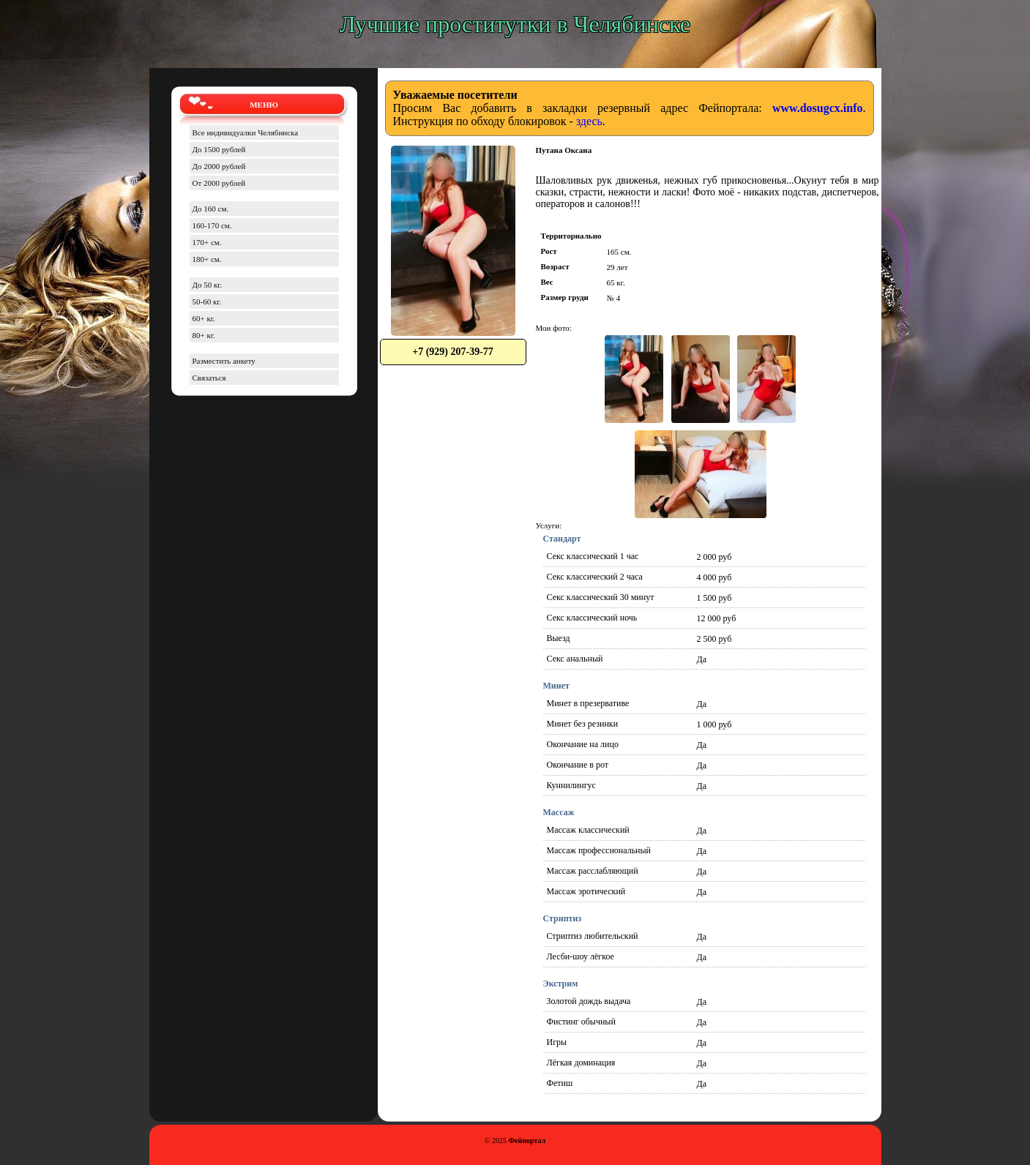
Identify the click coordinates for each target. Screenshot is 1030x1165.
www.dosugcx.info (817, 108)
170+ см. (207, 242)
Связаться (209, 377)
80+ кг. (204, 335)
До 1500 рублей (219, 149)
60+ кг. (204, 318)
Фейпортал (526, 1140)
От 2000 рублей (219, 183)
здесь (589, 121)
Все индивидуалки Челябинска (246, 132)
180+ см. (207, 259)
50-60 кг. (207, 301)
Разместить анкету (224, 360)
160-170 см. (212, 225)
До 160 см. (211, 208)
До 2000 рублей (219, 166)
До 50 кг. (208, 284)
